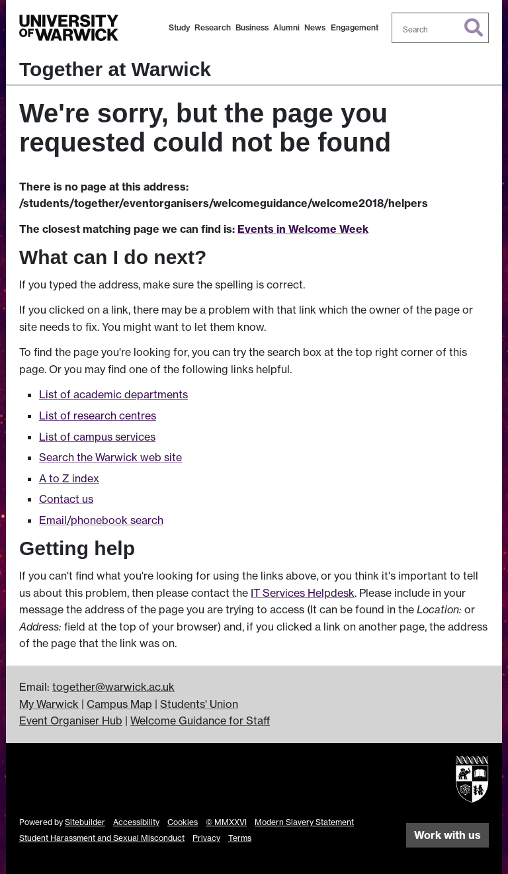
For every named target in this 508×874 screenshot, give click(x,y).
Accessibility (136, 822)
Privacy (206, 838)
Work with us (447, 835)
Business (252, 27)
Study (179, 27)
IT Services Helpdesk (303, 592)
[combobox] (440, 28)
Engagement (354, 27)
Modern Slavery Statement (304, 822)
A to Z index (69, 478)
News (314, 27)
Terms (239, 838)
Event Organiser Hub (70, 720)
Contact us (66, 498)
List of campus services (97, 436)
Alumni (286, 27)
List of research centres (97, 415)
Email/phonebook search (101, 520)
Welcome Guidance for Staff (200, 720)
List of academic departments (113, 394)
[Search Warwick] (440, 28)
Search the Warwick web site (110, 457)
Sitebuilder (85, 822)
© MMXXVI (226, 822)
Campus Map (119, 704)
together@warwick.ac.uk (113, 686)
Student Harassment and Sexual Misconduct (102, 838)
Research (212, 27)
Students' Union (199, 704)
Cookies (182, 822)
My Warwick (49, 704)
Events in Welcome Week (302, 229)
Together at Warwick (115, 69)
